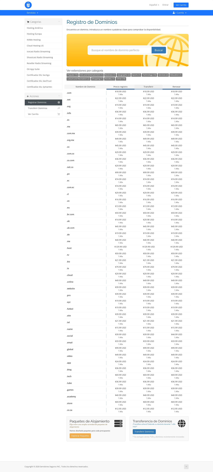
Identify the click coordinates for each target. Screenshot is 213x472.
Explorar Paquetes (80, 435)
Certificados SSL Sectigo (38, 75)
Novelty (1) (109, 79)
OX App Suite (33, 69)
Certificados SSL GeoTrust (39, 81)
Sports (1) (136, 75)
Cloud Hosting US (35, 45)
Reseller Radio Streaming (39, 63)
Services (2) (163, 75)
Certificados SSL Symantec (39, 87)
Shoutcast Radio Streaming (40, 57)
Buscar (159, 50)
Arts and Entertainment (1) (91, 75)
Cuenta (179, 12)
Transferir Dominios (43, 108)
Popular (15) (72, 75)
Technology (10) (149, 75)
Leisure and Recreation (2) (78, 79)
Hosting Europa (34, 34)
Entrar (166, 4)
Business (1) (110, 75)
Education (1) (176, 75)
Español (154, 4)
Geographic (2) (124, 75)
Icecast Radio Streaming (38, 51)
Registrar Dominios (43, 102)
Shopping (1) (97, 79)
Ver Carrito (181, 5)
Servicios (32, 12)
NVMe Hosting (34, 39)
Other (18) (121, 79)
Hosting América (35, 28)
